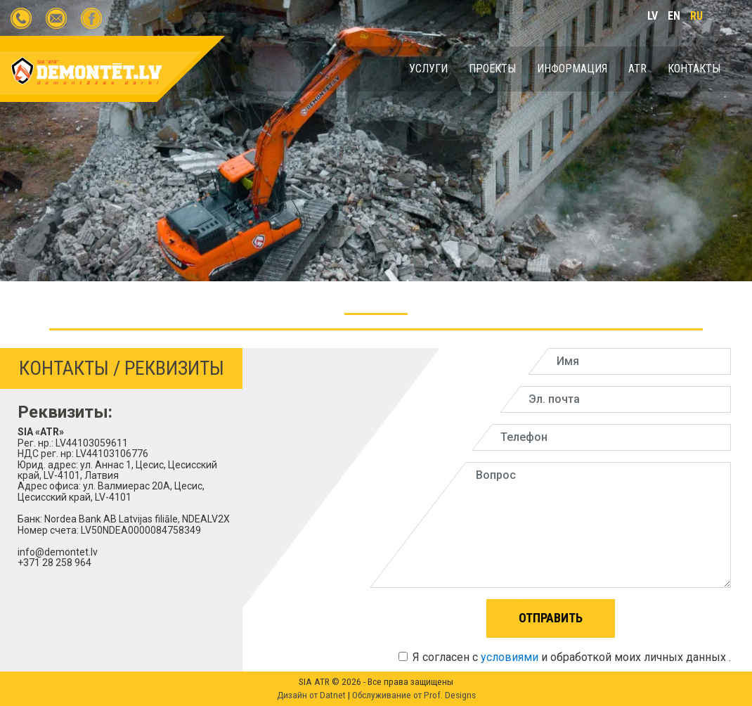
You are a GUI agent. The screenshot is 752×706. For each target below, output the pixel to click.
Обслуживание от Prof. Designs (414, 695)
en (674, 16)
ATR (637, 68)
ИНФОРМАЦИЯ (572, 68)
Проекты (492, 68)
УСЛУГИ (428, 68)
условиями (509, 657)
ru (696, 16)
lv (652, 16)
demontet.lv (91, 18)
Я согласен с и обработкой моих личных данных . (564, 657)
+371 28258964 (21, 18)
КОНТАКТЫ (694, 68)
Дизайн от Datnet (312, 695)
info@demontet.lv (56, 18)
